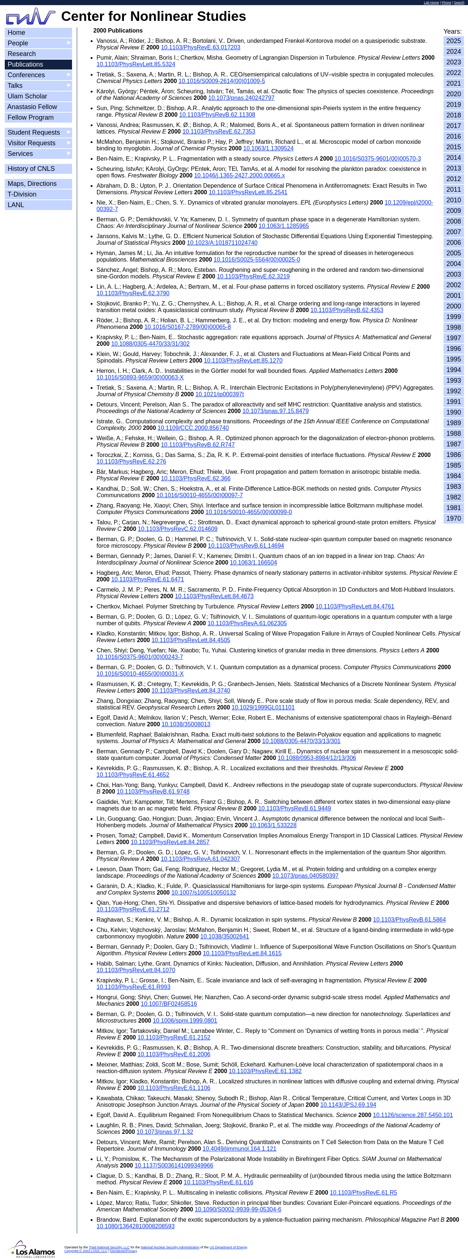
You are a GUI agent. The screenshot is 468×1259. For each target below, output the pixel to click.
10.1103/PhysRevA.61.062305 (247, 623)
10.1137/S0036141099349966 (174, 1165)
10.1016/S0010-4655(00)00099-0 (248, 512)
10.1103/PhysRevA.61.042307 (200, 859)
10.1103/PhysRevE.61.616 (218, 1182)
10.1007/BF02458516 (169, 1004)
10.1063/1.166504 (253, 562)
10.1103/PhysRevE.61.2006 (173, 1054)
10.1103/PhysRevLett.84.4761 (355, 606)
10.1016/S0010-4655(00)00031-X (140, 674)
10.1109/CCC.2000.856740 (193, 428)
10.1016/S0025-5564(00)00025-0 (257, 259)
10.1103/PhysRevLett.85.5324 (136, 64)
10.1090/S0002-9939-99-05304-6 (238, 1209)
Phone (446, 2)
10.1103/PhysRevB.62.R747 (198, 445)
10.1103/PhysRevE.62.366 (195, 478)
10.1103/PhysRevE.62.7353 (218, 131)
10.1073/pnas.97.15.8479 (275, 411)
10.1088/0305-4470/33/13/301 (301, 741)
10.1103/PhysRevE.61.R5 (363, 1192)
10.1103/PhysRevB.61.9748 (153, 791)
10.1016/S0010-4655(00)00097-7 (199, 495)
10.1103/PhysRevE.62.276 (131, 461)
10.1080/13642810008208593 (136, 1226)
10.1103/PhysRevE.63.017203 (200, 47)
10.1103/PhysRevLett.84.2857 (170, 842)
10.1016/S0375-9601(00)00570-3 (378, 158)
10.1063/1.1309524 (268, 148)
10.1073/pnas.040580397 (305, 876)
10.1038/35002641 (224, 936)
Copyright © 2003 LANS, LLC (85, 1251)
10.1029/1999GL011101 (263, 707)
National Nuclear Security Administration (170, 1247)
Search (459, 2)
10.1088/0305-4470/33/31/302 (150, 344)
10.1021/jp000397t (219, 394)
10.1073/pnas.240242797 (241, 98)
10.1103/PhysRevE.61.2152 (173, 1037)
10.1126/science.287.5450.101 (413, 1115)
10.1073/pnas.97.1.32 (165, 1132)
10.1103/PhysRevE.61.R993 (133, 987)
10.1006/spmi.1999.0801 (185, 1021)
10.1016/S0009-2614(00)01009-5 (221, 81)
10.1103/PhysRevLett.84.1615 (242, 953)
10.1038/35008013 (186, 724)
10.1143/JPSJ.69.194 (348, 1105)
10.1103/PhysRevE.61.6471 (147, 579)
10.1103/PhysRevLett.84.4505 (190, 640)
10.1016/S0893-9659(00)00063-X (140, 377)
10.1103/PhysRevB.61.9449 (294, 808)
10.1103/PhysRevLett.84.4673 (214, 596)
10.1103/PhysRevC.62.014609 (178, 529)
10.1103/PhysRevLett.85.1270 (243, 360)
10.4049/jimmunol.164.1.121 (239, 1149)
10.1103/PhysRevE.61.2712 (133, 909)
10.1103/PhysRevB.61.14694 (246, 546)
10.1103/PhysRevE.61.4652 (133, 775)
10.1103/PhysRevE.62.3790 (133, 293)
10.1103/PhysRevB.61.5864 (409, 920)
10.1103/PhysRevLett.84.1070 (136, 970)
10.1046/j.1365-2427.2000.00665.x (239, 175)
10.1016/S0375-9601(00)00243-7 (140, 657)
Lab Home (431, 2)
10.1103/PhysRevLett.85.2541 (248, 192)
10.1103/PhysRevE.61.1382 (265, 1071)
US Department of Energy (228, 1247)
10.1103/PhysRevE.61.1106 (173, 1088)
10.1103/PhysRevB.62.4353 (346, 310)
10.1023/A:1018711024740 (222, 243)
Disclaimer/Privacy (123, 1251)
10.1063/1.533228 (273, 825)
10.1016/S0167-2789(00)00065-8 (187, 327)
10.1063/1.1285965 (283, 226)
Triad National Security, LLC (109, 1247)
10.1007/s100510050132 (203, 892)
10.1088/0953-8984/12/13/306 (317, 758)
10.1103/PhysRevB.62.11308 (217, 115)
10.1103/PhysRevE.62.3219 (253, 276)
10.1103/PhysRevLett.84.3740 (190, 690)
